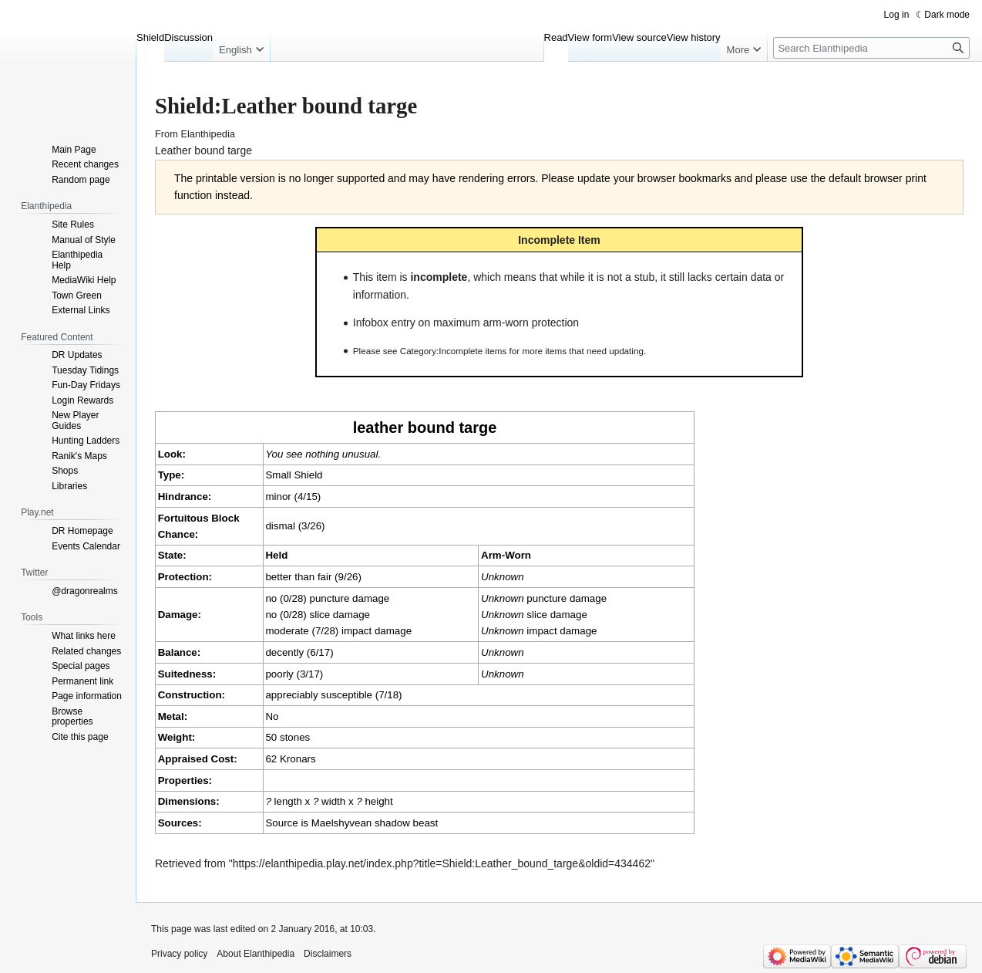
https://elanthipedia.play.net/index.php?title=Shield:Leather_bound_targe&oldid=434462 (442, 863)
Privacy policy (179, 953)
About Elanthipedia (255, 953)
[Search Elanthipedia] (871, 48)
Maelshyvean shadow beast (374, 823)
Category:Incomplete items (453, 351)
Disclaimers (327, 953)
